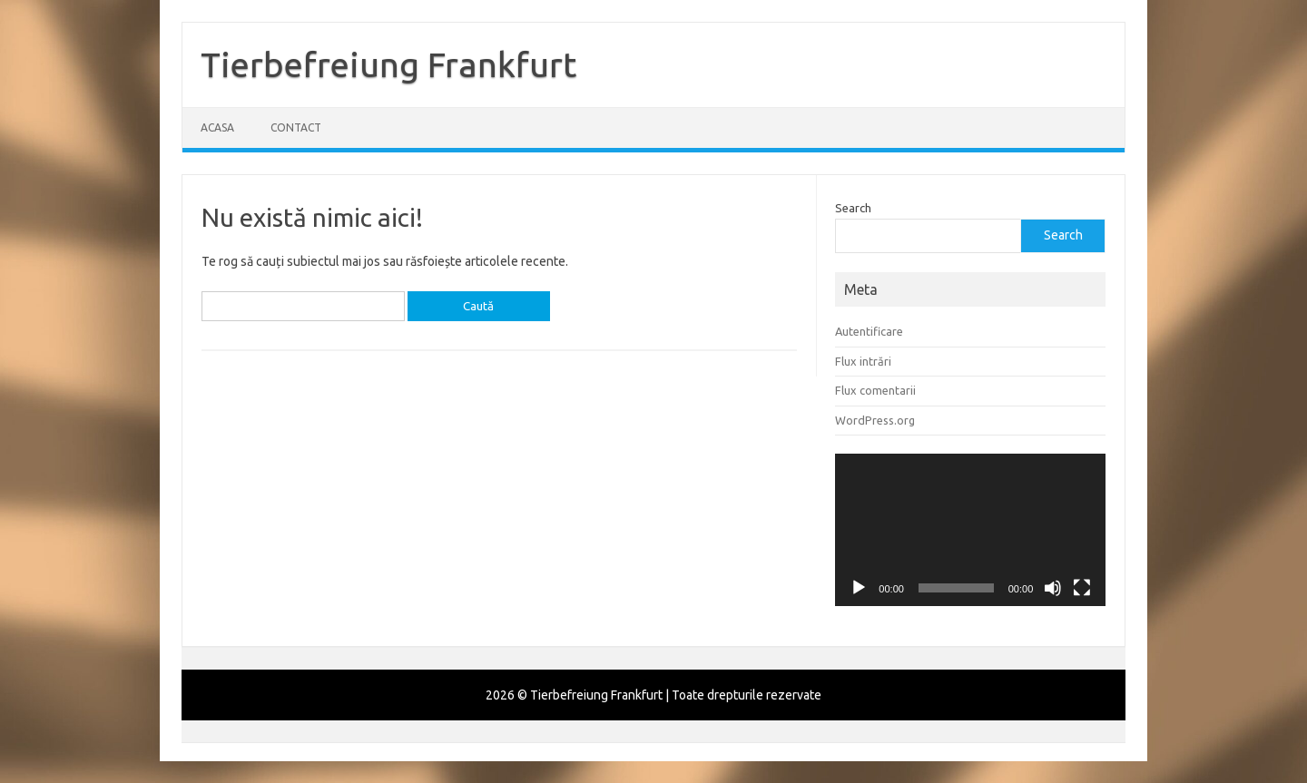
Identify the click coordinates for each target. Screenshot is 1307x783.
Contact (295, 127)
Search (853, 207)
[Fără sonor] (1053, 588)
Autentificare (869, 331)
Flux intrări (863, 361)
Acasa (217, 127)
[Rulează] (859, 588)
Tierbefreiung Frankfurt (388, 64)
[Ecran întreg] (1082, 588)
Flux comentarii (875, 390)
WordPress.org (875, 420)
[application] (970, 530)
